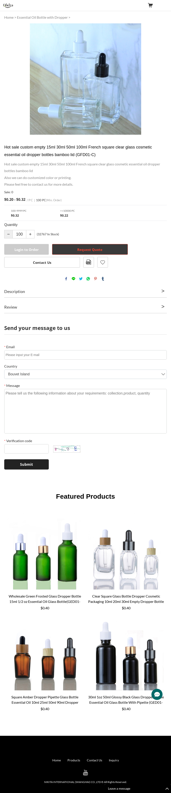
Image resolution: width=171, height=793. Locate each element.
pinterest (95, 279)
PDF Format (88, 262)
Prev (10, 79)
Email (9, 347)
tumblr (103, 279)
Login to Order (26, 249)
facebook (66, 279)
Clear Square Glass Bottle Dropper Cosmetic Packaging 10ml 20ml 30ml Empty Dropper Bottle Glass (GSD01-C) (126, 599)
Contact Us (42, 262)
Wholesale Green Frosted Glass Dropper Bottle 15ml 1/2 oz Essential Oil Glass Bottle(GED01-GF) (45, 599)
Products (73, 760)
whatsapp (88, 279)
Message (12, 385)
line (73, 279)
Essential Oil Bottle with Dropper (42, 17)
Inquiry (114, 760)
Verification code (18, 441)
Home (9, 17)
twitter (81, 279)
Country (10, 366)
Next (161, 79)
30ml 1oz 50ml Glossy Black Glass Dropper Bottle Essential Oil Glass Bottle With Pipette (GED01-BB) (126, 700)
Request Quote (89, 249)
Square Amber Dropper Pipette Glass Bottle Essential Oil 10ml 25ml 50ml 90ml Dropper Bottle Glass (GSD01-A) (44, 700)
